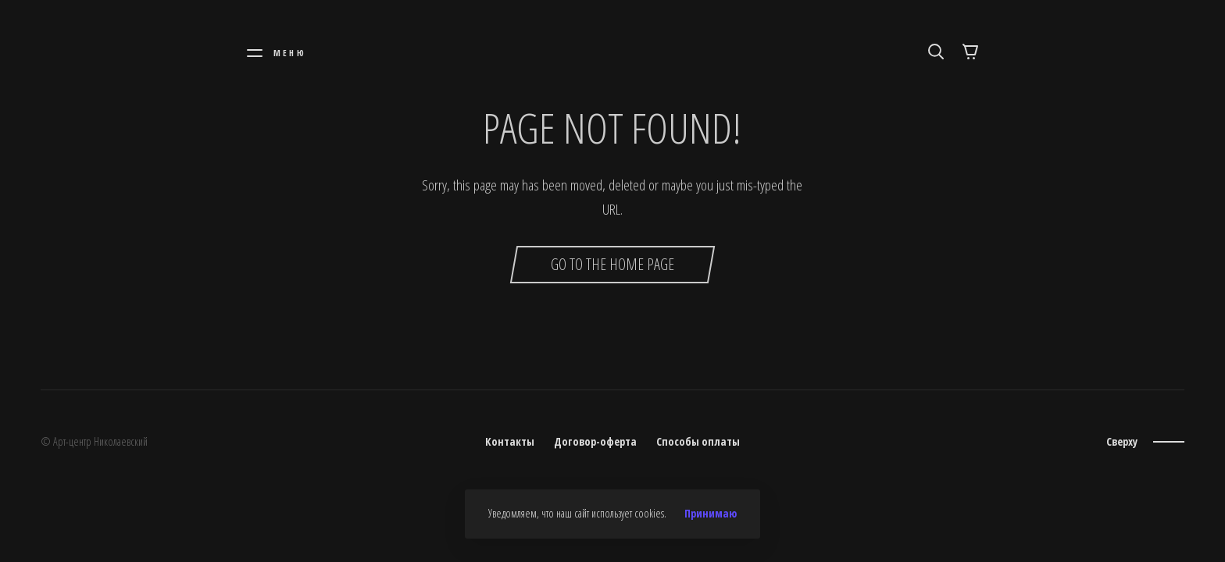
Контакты (509, 441)
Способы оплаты (698, 441)
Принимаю (710, 513)
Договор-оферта (595, 441)
